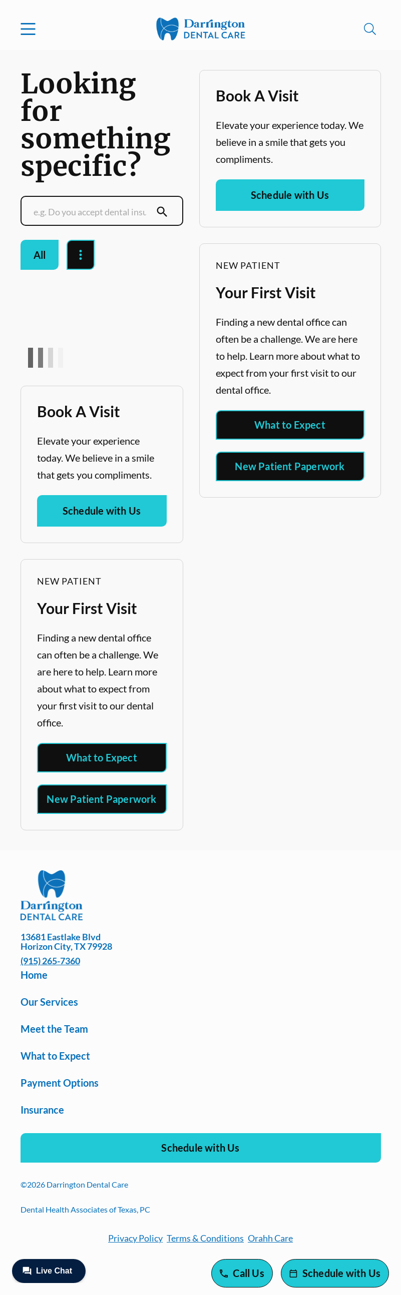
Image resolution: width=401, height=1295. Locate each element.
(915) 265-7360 (50, 960)
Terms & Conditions (205, 1238)
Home (34, 975)
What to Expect (101, 757)
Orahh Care (270, 1238)
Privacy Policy (135, 1238)
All (40, 255)
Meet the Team (54, 1029)
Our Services (49, 1002)
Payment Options (60, 1083)
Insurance (42, 1110)
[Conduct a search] (92, 212)
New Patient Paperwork (101, 799)
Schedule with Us (102, 511)
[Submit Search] (162, 212)
